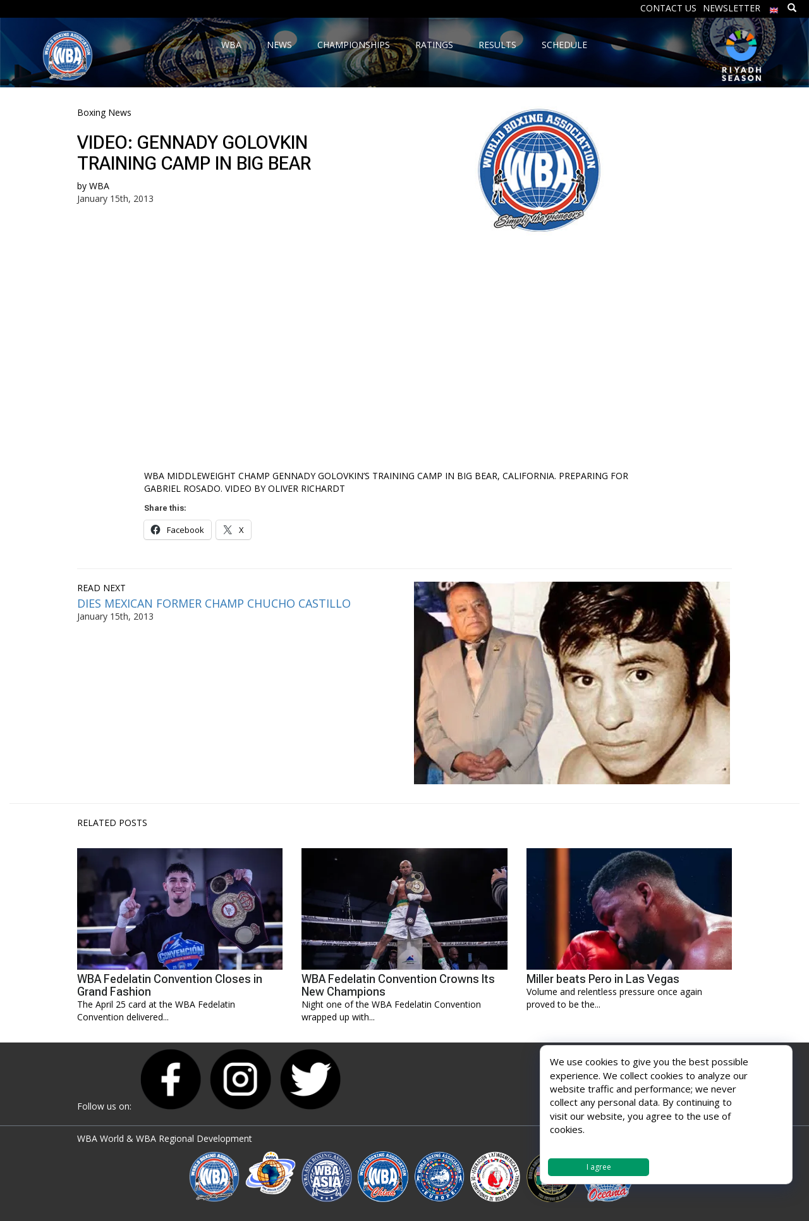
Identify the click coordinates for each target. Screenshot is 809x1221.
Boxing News (104, 112)
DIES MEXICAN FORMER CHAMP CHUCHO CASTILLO (214, 603)
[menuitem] (774, 7)
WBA (99, 186)
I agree (599, 1167)
